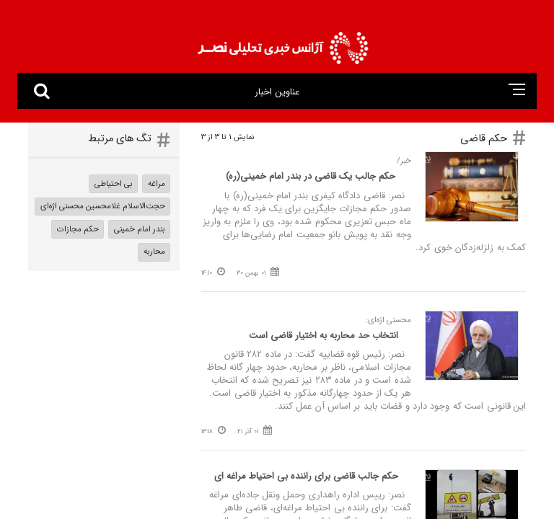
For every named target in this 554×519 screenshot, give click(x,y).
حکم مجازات (78, 229)
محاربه (154, 251)
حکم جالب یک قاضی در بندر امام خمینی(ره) (312, 176)
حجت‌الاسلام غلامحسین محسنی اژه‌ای (102, 206)
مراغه (156, 183)
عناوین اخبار (277, 91)
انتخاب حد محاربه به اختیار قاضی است (323, 335)
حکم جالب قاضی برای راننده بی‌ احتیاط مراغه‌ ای (306, 476)
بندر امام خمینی (139, 229)
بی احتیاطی (113, 183)
